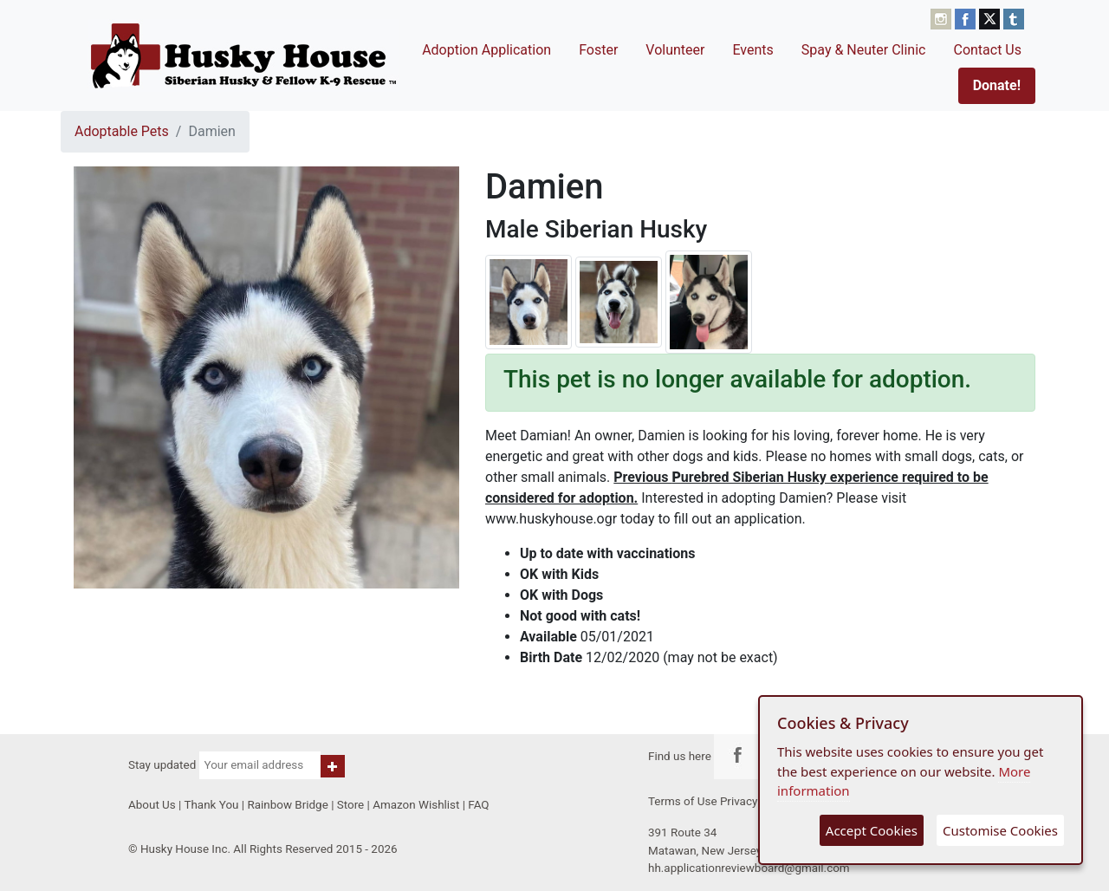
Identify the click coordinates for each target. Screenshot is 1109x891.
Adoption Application (486, 50)
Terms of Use (682, 801)
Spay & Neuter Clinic (863, 50)
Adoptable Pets (122, 131)
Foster (598, 50)
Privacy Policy (756, 801)
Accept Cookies (872, 830)
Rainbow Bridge (287, 804)
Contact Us (987, 50)
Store (350, 804)
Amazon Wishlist (416, 804)
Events (752, 50)
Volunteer (674, 50)
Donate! (997, 85)
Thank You (211, 804)
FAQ (478, 804)
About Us (152, 804)
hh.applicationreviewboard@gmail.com (749, 868)
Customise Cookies (1000, 830)
